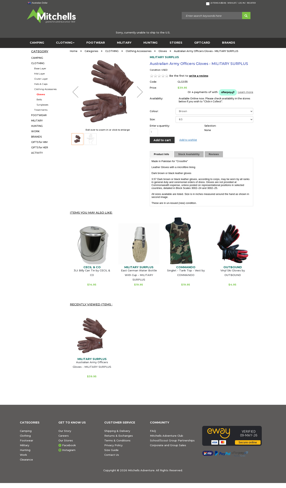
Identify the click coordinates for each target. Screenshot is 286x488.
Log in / (242, 3)
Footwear (26, 440)
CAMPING (37, 42)
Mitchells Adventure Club (166, 435)
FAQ (153, 430)
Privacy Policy (113, 445)
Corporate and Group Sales (168, 445)
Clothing (25, 435)
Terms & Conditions (117, 440)
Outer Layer (41, 78)
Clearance (26, 459)
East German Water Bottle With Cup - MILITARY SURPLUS (139, 275)
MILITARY (124, 42)
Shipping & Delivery (117, 430)
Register (251, 3)
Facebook (69, 445)
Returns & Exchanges (118, 435)
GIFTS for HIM (39, 142)
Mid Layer (39, 73)
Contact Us (111, 454)
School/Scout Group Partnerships (172, 440)
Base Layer (40, 68)
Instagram (68, 450)
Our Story (64, 430)
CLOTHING (65, 42)
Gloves (41, 94)
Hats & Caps (40, 84)
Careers (63, 435)
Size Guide (111, 450)
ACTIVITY (37, 152)
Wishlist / (232, 3)
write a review (198, 75)
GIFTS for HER (39, 147)
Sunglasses (42, 104)
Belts (39, 99)
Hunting (25, 450)
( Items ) (215, 3)
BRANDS (228, 42)
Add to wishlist (188, 139)
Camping (26, 430)
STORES (176, 42)
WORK (35, 131)
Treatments (40, 110)
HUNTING (150, 42)
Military (24, 445)
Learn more (245, 92)
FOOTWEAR (95, 42)
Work (23, 454)
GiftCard (202, 42)
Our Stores (65, 440)
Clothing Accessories (45, 89)
